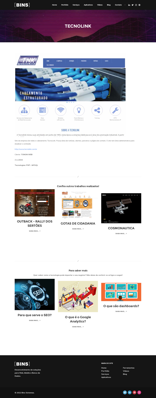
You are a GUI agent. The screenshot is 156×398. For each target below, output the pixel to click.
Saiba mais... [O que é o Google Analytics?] (77, 325)
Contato (118, 5)
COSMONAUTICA (121, 224)
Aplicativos (88, 5)
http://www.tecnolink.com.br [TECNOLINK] (26, 149)
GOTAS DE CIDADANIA (78, 221)
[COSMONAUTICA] (121, 204)
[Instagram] (136, 5)
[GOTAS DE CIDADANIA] (78, 202)
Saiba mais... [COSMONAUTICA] (121, 229)
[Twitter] (133, 5)
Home (54, 5)
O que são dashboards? (121, 302)
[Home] (22, 4)
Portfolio (64, 5)
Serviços (76, 5)
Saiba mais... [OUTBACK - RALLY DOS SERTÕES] (34, 231)
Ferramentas (128, 368)
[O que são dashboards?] (121, 288)
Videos (100, 5)
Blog (109, 5)
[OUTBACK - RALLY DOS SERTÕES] (35, 202)
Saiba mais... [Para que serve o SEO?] (34, 320)
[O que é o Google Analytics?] (78, 294)
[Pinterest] (139, 5)
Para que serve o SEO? (35, 315)
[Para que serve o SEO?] (35, 294)
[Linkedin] (129, 5)
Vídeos (126, 371)
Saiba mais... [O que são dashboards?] (121, 307)
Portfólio (105, 371)
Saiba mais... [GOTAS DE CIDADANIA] (77, 227)
